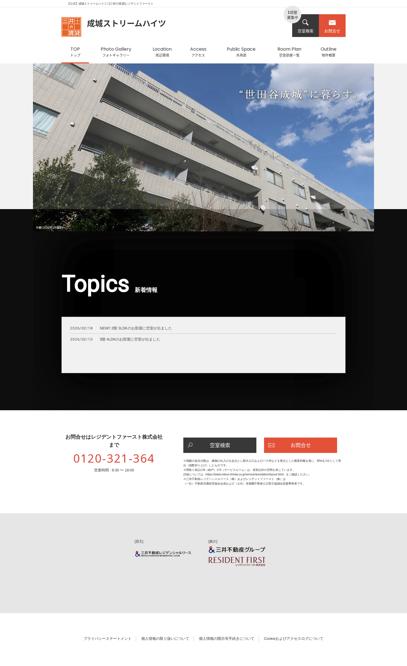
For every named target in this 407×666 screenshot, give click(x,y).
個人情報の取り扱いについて (165, 638)
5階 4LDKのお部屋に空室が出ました (115, 340)
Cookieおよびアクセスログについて (293, 638)
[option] (203, 150)
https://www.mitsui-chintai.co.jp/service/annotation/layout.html (244, 474)
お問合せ (332, 26)
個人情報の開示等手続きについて (226, 638)
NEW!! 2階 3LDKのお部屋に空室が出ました (121, 328)
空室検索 (305, 26)
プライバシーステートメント (108, 638)
